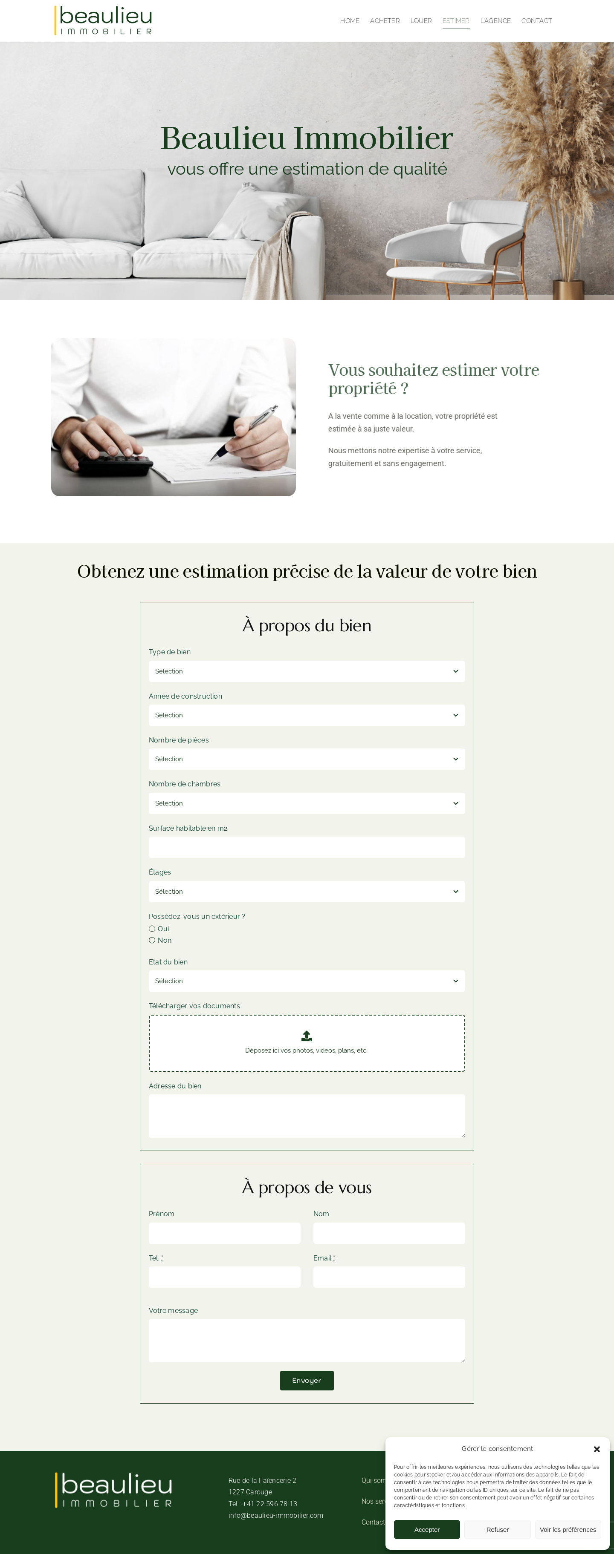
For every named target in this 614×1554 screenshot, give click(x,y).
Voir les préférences (568, 1529)
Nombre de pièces (179, 740)
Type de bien (170, 652)
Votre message (173, 1311)
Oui (163, 929)
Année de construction (185, 696)
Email (324, 1258)
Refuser (498, 1529)
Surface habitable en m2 (188, 828)
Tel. (156, 1258)
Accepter (427, 1529)
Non (164, 940)
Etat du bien (168, 962)
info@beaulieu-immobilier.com (276, 1515)
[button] (597, 1449)
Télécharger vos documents (194, 1006)
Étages (160, 872)
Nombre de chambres (184, 784)
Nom (321, 1214)
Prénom (161, 1214)
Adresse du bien (175, 1086)
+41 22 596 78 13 (270, 1504)
